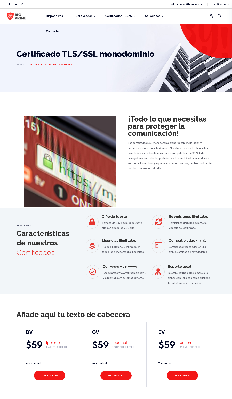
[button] (211, 16)
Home (20, 65)
